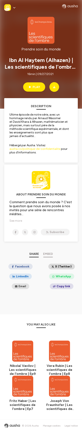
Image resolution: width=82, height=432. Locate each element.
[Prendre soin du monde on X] (25, 232)
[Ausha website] (70, 6)
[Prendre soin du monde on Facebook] (15, 232)
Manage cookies (51, 425)
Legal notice (71, 425)
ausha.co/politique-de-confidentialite (34, 149)
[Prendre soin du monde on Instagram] (34, 232)
